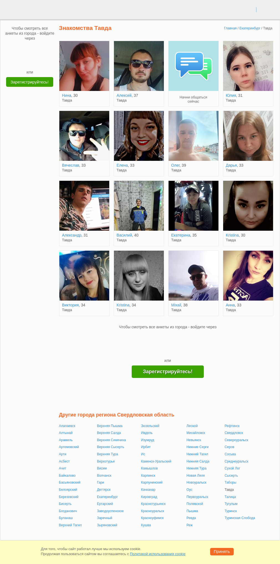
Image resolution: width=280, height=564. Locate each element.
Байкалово (67, 475)
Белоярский (68, 490)
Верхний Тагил (70, 525)
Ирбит (146, 447)
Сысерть (231, 475)
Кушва (146, 525)
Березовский (69, 497)
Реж (190, 525)
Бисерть (65, 504)
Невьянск (194, 440)
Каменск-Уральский (156, 461)
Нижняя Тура (197, 468)
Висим (102, 468)
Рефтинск (232, 426)
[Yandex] (24, 61)
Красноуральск (152, 511)
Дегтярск (104, 490)
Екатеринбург (107, 497)
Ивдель (146, 433)
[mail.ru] (30, 49)
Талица (230, 497)
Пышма (192, 511)
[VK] (19, 49)
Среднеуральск (236, 461)
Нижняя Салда (198, 461)
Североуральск (236, 440)
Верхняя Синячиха (111, 440)
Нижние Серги (198, 447)
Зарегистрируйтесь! (30, 82)
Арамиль (66, 440)
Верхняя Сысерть (110, 447)
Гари (100, 482)
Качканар (148, 490)
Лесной (192, 426)
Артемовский (69, 447)
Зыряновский (107, 525)
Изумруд (147, 440)
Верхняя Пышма (110, 426)
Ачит (62, 468)
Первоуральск (197, 497)
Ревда (191, 518)
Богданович (68, 511)
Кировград (149, 497)
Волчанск (104, 475)
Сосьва (230, 454)
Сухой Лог (232, 468)
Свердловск (234, 433)
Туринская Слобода (240, 518)
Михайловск (196, 433)
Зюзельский (150, 426)
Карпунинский (151, 482)
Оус (189, 490)
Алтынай (66, 433)
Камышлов (149, 468)
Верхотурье (106, 461)
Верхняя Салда (109, 433)
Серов (229, 447)
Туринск (231, 511)
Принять (222, 551)
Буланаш (66, 518)
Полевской (195, 504)
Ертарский (105, 504)
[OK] (40, 49)
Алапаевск (67, 426)
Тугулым (231, 504)
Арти (63, 454)
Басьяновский (70, 482)
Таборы (230, 482)
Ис (143, 454)
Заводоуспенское (110, 511)
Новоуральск (197, 482)
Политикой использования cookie (157, 554)
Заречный (104, 518)
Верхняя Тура (107, 454)
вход (250, 9)
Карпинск (148, 475)
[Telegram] (35, 61)
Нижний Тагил (197, 454)
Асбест (64, 461)
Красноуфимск (152, 518)
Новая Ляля (196, 475)
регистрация (268, 9)
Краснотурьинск (153, 504)
